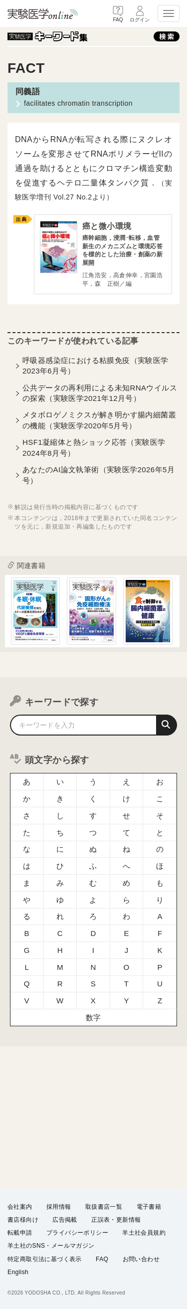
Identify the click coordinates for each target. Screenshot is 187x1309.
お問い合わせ (141, 1258)
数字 (93, 1017)
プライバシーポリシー (77, 1232)
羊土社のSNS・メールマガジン (51, 1245)
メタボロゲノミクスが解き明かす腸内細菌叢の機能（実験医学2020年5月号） (99, 419)
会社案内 (19, 1206)
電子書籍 (149, 1206)
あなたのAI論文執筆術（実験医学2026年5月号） (98, 474)
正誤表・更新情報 (116, 1219)
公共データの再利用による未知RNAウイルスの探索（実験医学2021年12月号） (99, 392)
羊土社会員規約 (144, 1232)
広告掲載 (64, 1219)
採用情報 (58, 1206)
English (17, 1272)
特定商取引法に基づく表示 (44, 1258)
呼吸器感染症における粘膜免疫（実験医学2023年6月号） (95, 365)
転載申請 (19, 1232)
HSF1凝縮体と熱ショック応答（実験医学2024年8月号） (93, 447)
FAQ (102, 1258)
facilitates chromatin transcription (78, 103)
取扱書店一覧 (103, 1206)
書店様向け (22, 1219)
